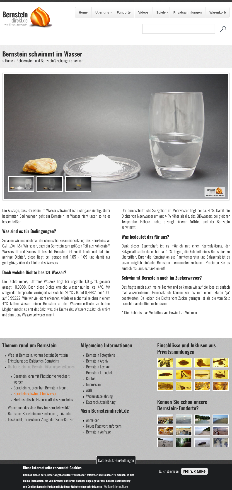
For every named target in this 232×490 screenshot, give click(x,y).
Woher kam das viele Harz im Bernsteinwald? (39, 407)
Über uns (102, 13)
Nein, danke (194, 471)
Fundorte (124, 12)
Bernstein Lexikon (98, 367)
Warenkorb (217, 12)
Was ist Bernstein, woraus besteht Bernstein (38, 355)
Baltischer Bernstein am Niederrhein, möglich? (39, 413)
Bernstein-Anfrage (98, 432)
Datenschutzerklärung (101, 402)
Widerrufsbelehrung (99, 396)
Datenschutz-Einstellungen (116, 460)
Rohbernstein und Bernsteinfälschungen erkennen (50, 61)
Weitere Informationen (116, 486)
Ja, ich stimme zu (169, 471)
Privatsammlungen (187, 12)
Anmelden (92, 420)
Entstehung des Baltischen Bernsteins (33, 361)
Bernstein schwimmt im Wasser (35, 393)
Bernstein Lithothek (99, 372)
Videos (143, 12)
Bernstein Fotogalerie (100, 355)
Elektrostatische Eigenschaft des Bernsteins (43, 399)
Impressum (93, 384)
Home (83, 12)
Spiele (161, 13)
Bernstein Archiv (97, 361)
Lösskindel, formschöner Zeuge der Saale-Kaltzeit (41, 419)
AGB (89, 390)
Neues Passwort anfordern (103, 426)
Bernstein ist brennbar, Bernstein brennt (41, 388)
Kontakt (91, 378)
